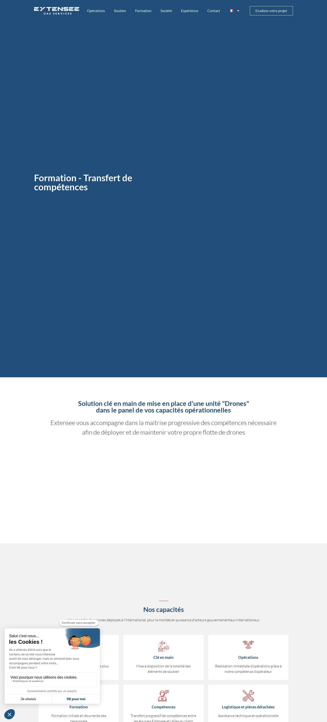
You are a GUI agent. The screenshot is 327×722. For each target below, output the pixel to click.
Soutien (120, 10)
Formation (143, 10)
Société (166, 10)
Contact (213, 10)
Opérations (96, 10)
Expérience (189, 10)
